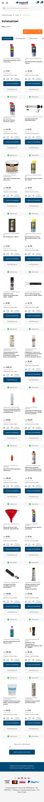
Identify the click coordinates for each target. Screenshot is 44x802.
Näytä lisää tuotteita (22, 752)
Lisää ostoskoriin (12, 83)
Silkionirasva (33, 38)
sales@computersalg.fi (28, 790)
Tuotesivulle (12, 89)
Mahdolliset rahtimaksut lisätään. (10, 75)
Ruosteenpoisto (20, 38)
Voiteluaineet (7, 38)
